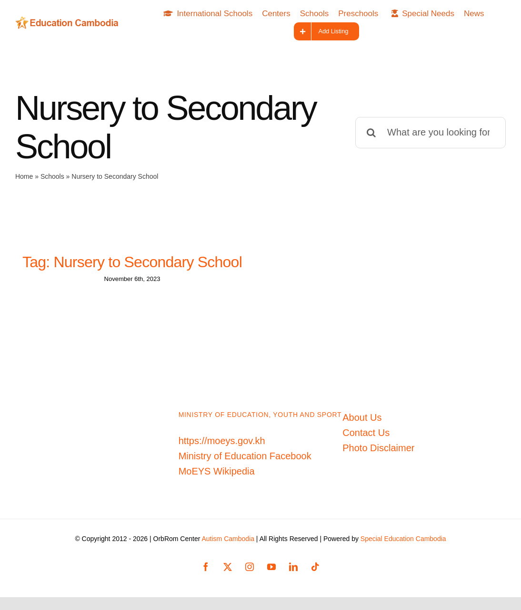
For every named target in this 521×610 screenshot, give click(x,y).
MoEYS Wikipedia (217, 475)
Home (24, 176)
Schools (52, 176)
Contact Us (366, 437)
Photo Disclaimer (378, 452)
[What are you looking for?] (430, 132)
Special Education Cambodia (403, 543)
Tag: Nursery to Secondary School (132, 262)
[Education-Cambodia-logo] (69, 21)
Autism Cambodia (227, 543)
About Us (361, 421)
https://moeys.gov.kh (222, 445)
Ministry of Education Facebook (245, 460)
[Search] (371, 132)
